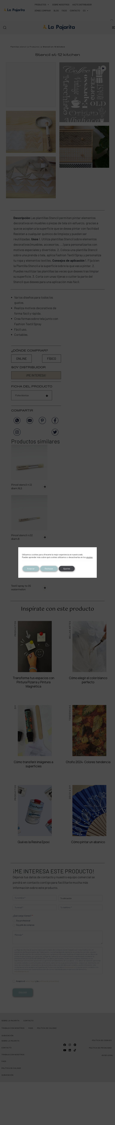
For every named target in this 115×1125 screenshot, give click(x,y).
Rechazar (49, 568)
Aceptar (31, 568)
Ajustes (66, 568)
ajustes (89, 557)
